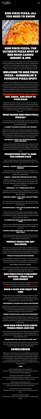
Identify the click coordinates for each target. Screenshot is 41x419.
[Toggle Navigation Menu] (39, 3)
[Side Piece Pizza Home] (6, 3)
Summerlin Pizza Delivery (19, 94)
